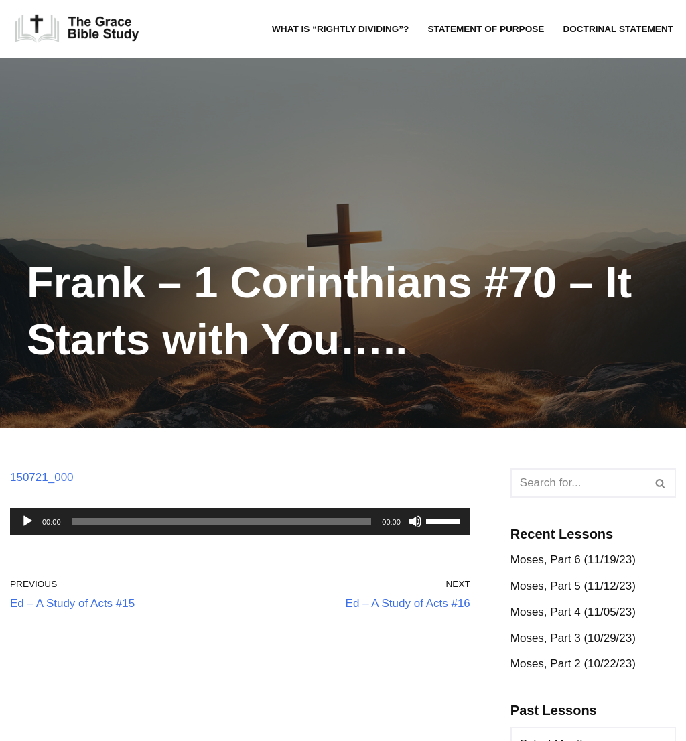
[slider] (222, 521)
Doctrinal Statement (618, 29)
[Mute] (415, 521)
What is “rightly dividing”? (340, 29)
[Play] (27, 521)
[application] (240, 521)
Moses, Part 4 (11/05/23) (573, 612)
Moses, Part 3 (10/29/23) (573, 638)
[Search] (578, 483)
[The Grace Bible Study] (77, 29)
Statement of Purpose (485, 29)
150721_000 (42, 477)
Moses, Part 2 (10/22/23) (573, 663)
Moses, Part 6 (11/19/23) (573, 559)
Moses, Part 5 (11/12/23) (573, 586)
